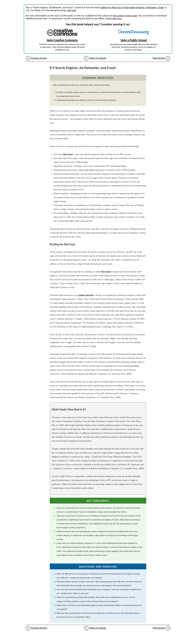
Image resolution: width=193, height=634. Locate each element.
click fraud (68, 154)
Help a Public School (134, 40)
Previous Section (39, 58)
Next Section (159, 58)
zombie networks (86, 295)
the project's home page (125, 15)
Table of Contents (97, 58)
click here (71, 10)
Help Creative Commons (62, 40)
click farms (106, 271)
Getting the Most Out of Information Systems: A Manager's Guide (132, 7)
